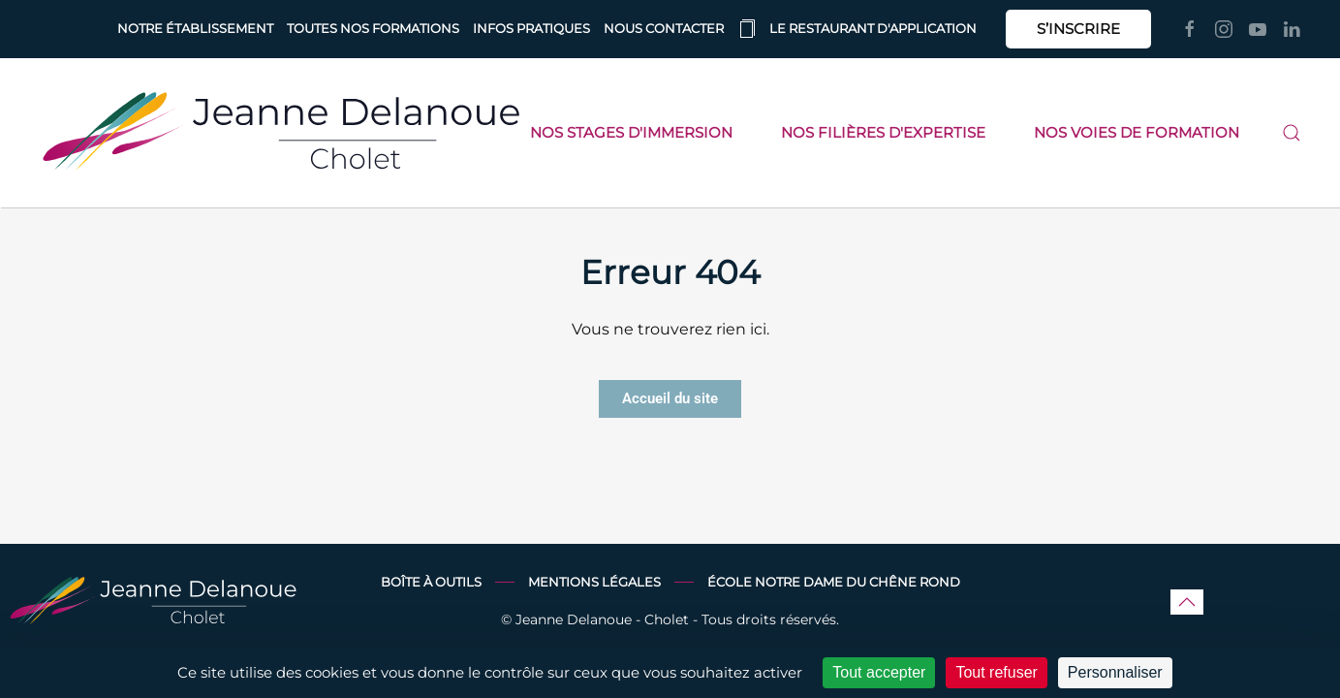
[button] (1291, 133)
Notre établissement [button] (195, 28)
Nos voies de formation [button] (1136, 132)
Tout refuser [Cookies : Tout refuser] (996, 672)
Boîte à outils (431, 582)
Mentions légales (594, 582)
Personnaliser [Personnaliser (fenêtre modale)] (1115, 672)
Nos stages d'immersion (631, 132)
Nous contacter (664, 28)
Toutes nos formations (373, 28)
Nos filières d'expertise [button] (883, 132)
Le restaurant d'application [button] (857, 29)
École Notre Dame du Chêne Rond (833, 582)
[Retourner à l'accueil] (281, 132)
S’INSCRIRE (1078, 28)
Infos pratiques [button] (531, 28)
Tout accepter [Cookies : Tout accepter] (878, 672)
